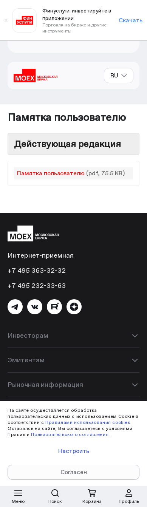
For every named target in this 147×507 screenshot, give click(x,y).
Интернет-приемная (41, 255)
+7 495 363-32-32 (37, 270)
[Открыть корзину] (91, 496)
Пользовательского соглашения (69, 434)
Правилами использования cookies (87, 422)
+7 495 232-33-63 (37, 285)
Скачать (130, 20)
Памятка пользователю (51, 173)
